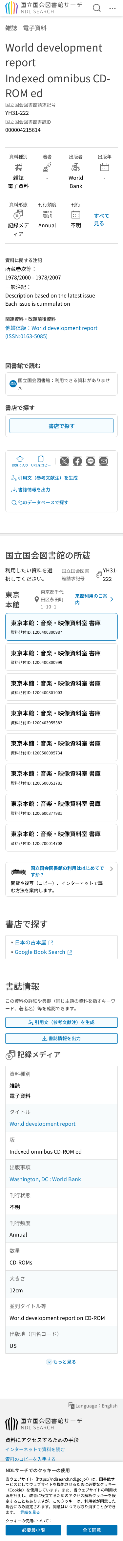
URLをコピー (41, 461)
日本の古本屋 (34, 942)
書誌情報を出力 (30, 489)
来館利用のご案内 (95, 599)
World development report (42, 1123)
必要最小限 (33, 1530)
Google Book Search (44, 951)
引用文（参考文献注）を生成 (44, 477)
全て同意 (92, 1530)
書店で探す (62, 426)
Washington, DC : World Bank (45, 1179)
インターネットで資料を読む (35, 1449)
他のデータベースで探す (40, 502)
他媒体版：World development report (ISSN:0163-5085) (51, 332)
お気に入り (20, 461)
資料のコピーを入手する (30, 1459)
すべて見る (102, 219)
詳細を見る (30, 1512)
